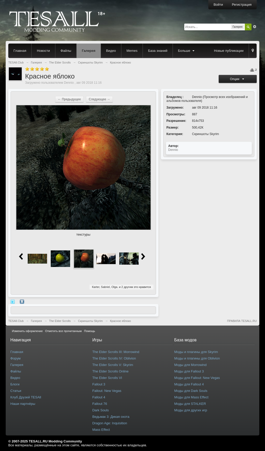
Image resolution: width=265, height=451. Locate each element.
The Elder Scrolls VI (107, 378)
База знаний (157, 51)
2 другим (127, 286)
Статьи (15, 391)
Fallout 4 (98, 397)
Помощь (89, 331)
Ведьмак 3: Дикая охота (110, 417)
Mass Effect (101, 430)
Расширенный (255, 27)
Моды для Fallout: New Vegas (197, 378)
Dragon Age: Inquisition (109, 423)
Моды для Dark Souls (190, 391)
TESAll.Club (16, 320)
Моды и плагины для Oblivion (197, 358)
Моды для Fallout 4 (189, 384)
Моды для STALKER (190, 404)
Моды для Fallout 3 (189, 371)
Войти (218, 4)
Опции (238, 79)
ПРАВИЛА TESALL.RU (242, 320)
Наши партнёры (22, 404)
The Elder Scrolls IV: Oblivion (114, 358)
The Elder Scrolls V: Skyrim (112, 365)
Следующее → (99, 99)
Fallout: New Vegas (106, 391)
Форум (15, 358)
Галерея (88, 51)
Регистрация (242, 4)
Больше (187, 51)
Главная (19, 51)
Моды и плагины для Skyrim (196, 352)
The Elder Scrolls (60, 320)
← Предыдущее (69, 99)
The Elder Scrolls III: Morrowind (115, 352)
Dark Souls (100, 410)
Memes (132, 51)
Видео (111, 51)
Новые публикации (229, 51)
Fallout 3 (98, 384)
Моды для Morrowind (190, 365)
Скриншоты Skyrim (205, 134)
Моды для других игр (190, 410)
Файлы (66, 51)
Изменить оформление (27, 331)
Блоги (14, 384)
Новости (43, 51)
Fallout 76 (99, 404)
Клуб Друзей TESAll (25, 397)
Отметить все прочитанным (63, 331)
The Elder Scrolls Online (110, 371)
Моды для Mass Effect (191, 397)
